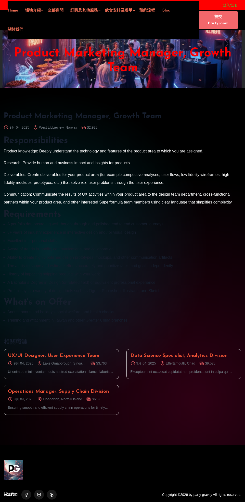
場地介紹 (33, 11)
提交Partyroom (218, 20)
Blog (166, 11)
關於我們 (15, 30)
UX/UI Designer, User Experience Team (53, 355)
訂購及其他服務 (84, 11)
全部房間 (56, 11)
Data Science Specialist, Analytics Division (179, 355)
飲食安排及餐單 (118, 11)
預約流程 (147, 11)
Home (13, 11)
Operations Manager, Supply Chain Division (58, 391)
